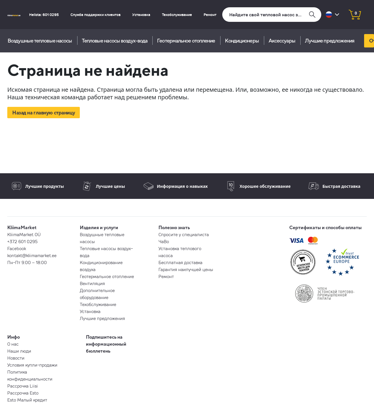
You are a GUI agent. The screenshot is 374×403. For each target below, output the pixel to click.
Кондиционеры (242, 41)
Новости (15, 358)
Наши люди (19, 351)
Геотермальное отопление (186, 41)
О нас (13, 344)
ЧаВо (163, 241)
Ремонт (210, 14)
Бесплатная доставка (180, 262)
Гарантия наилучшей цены (185, 269)
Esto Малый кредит (27, 400)
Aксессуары (282, 41)
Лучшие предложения (329, 41)
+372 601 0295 (22, 241)
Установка (141, 14)
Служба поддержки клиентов (95, 14)
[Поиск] (271, 14)
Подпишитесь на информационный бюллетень (106, 344)
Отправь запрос (371, 41)
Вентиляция (92, 283)
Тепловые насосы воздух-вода (115, 41)
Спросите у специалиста (183, 234)
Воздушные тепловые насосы (40, 41)
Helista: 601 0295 (44, 14)
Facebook (16, 248)
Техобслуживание (177, 14)
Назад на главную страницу (43, 112)
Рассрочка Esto (22, 393)
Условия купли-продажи (32, 365)
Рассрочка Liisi (22, 386)
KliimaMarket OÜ (24, 234)
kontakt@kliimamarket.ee (32, 255)
